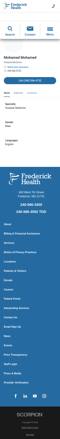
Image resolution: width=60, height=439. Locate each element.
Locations (10, 261)
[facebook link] (15, 396)
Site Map (30, 434)
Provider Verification (16, 382)
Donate (8, 280)
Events (8, 345)
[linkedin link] (25, 396)
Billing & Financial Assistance (22, 233)
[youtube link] (34, 396)
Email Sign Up (12, 326)
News (7, 336)
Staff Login (10, 364)
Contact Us (10, 317)
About (7, 224)
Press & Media (12, 373)
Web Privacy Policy (30, 427)
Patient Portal (12, 298)
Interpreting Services (16, 308)
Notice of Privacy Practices (20, 252)
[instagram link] (44, 396)
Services (9, 243)
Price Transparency (15, 354)
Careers (8, 289)
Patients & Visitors (15, 271)
